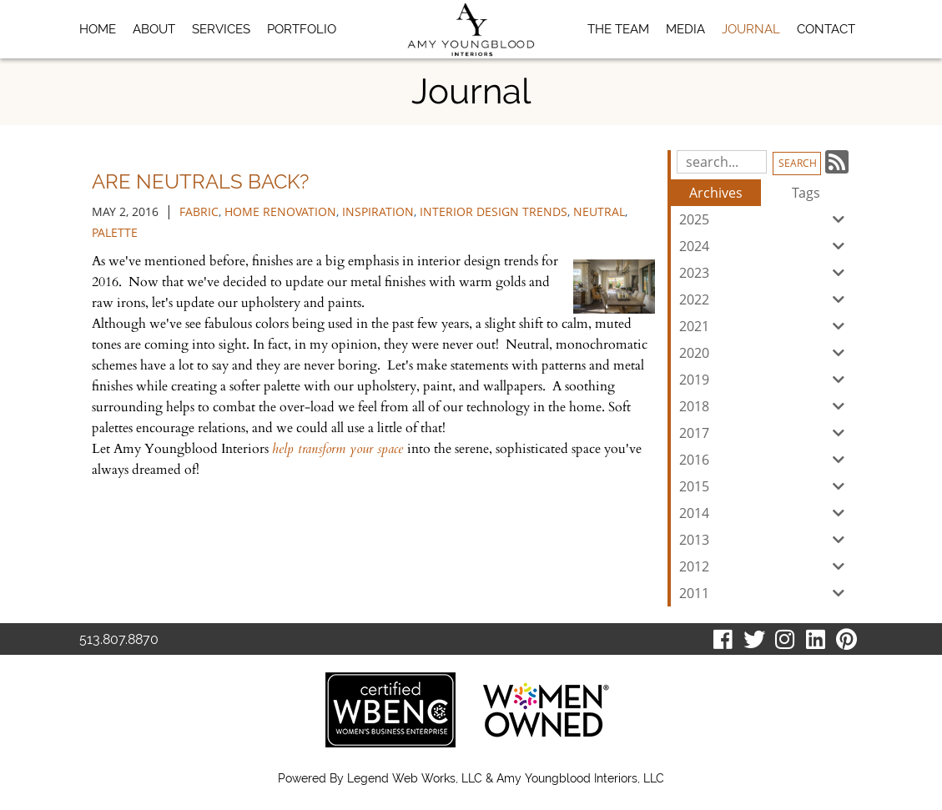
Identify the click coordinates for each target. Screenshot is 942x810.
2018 (765, 406)
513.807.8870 (119, 639)
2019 (765, 379)
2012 (765, 566)
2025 (765, 219)
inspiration (378, 211)
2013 (765, 539)
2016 (765, 459)
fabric (199, 211)
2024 (765, 246)
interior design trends (493, 211)
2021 (765, 326)
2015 (765, 486)
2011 (765, 593)
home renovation (280, 211)
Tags (806, 193)
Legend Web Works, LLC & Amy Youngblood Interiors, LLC (505, 778)
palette (115, 232)
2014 (765, 513)
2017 (765, 433)
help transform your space (339, 449)
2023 (765, 272)
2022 (765, 299)
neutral (599, 211)
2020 (765, 353)
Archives (716, 193)
